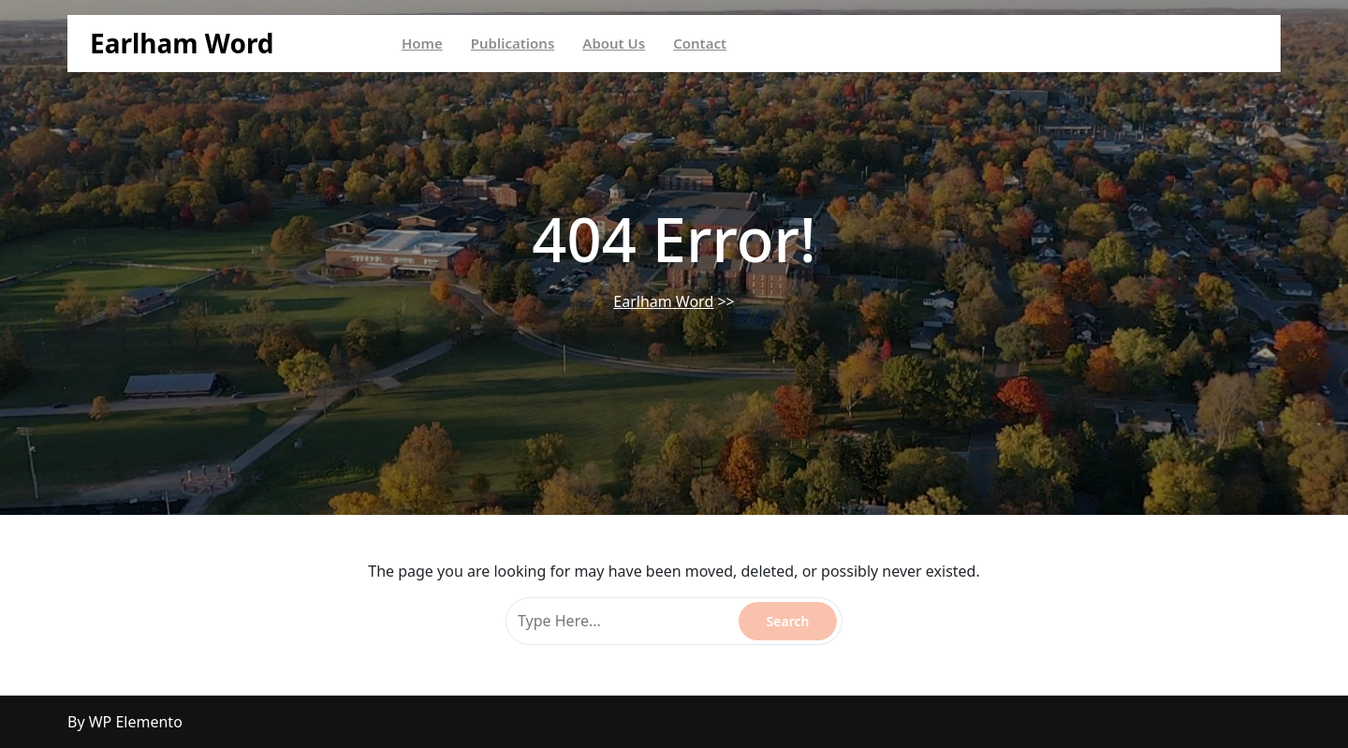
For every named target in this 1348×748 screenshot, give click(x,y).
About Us (613, 43)
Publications (513, 43)
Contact (699, 43)
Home (422, 43)
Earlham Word (182, 43)
